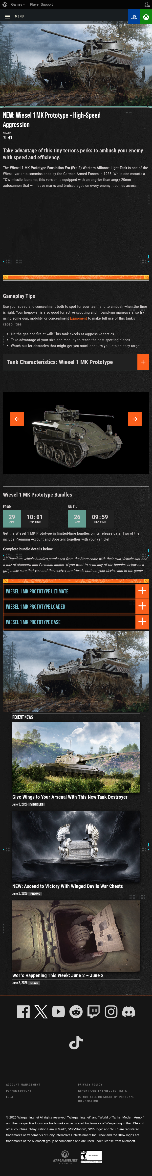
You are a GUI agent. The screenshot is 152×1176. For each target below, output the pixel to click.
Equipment (78, 318)
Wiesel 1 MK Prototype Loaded (35, 606)
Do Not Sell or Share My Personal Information (106, 1098)
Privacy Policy (90, 1084)
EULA (9, 1097)
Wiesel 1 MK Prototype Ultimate (37, 591)
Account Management (23, 1084)
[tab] (76, 591)
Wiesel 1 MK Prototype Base (33, 621)
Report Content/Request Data (102, 1090)
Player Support (19, 1090)
